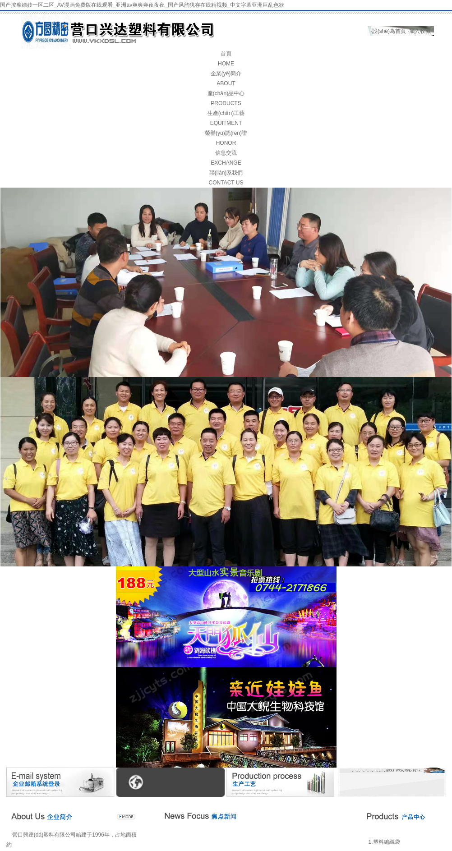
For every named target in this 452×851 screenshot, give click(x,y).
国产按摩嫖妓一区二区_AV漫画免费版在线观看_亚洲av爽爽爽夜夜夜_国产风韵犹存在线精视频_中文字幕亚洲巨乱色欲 (142, 5)
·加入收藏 (418, 31)
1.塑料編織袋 (384, 842)
